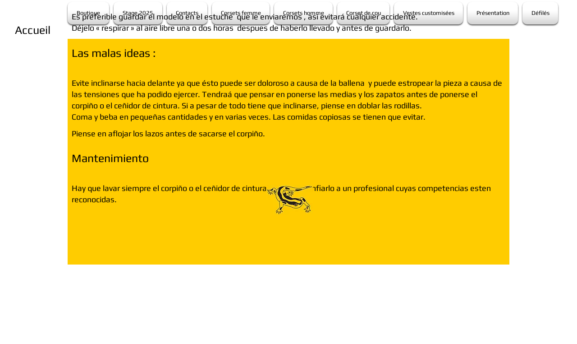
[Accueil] (32, 30)
